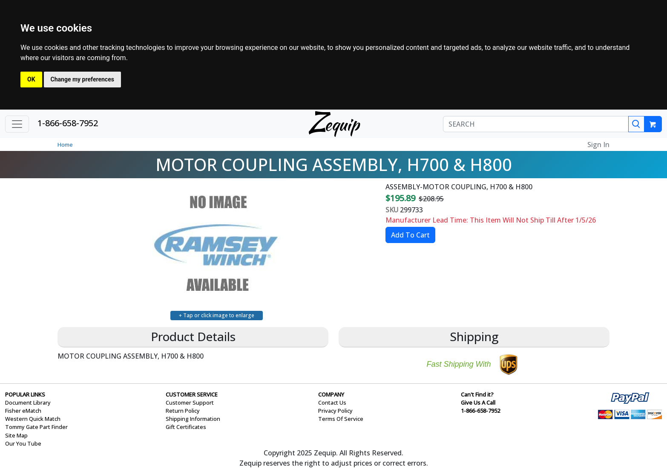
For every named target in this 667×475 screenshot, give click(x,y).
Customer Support (190, 402)
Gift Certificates (186, 427)
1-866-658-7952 (67, 123)
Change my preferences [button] (82, 79)
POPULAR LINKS (25, 394)
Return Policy (183, 410)
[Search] (636, 124)
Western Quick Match (32, 419)
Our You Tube (23, 443)
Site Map (16, 435)
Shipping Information (193, 419)
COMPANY (331, 394)
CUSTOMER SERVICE (192, 394)
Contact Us (332, 402)
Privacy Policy (335, 410)
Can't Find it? (477, 394)
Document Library (28, 402)
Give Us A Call (478, 402)
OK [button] (31, 79)
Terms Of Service (340, 419)
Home (65, 144)
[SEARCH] (536, 124)
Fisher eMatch (23, 410)
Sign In (598, 144)
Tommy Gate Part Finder (36, 427)
